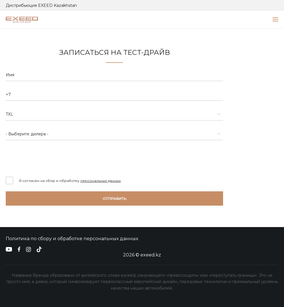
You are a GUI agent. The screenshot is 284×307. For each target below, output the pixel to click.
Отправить (114, 198)
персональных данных (100, 180)
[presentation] (49, 158)
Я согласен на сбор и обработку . (70, 180)
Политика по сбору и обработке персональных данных (72, 238)
